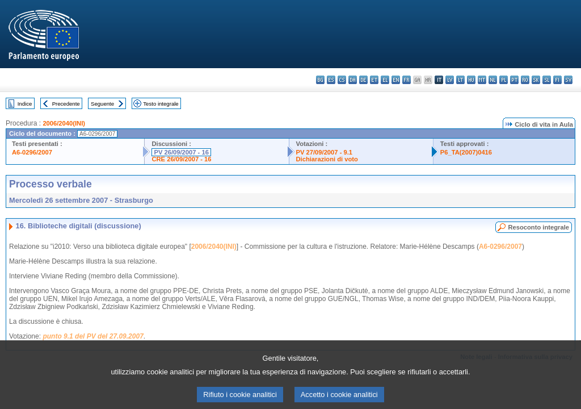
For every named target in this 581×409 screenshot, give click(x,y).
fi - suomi (557, 80)
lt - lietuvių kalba (460, 80)
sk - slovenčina (536, 80)
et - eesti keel (374, 80)
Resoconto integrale (538, 227)
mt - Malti (482, 80)
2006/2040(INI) (64, 123)
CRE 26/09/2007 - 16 (181, 159)
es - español (331, 80)
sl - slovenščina (546, 80)
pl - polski (503, 80)
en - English (395, 80)
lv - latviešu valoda (449, 80)
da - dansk (352, 80)
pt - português (514, 80)
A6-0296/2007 (32, 152)
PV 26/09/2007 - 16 (181, 152)
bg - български (320, 80)
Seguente (102, 104)
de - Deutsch (363, 80)
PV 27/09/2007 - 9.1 (324, 152)
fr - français (406, 80)
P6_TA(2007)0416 (466, 152)
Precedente (66, 104)
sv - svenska (568, 80)
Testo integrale (160, 104)
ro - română (525, 80)
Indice (25, 104)
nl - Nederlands (493, 80)
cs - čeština (342, 80)
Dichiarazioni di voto (327, 159)
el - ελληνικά (385, 80)
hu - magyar (471, 80)
